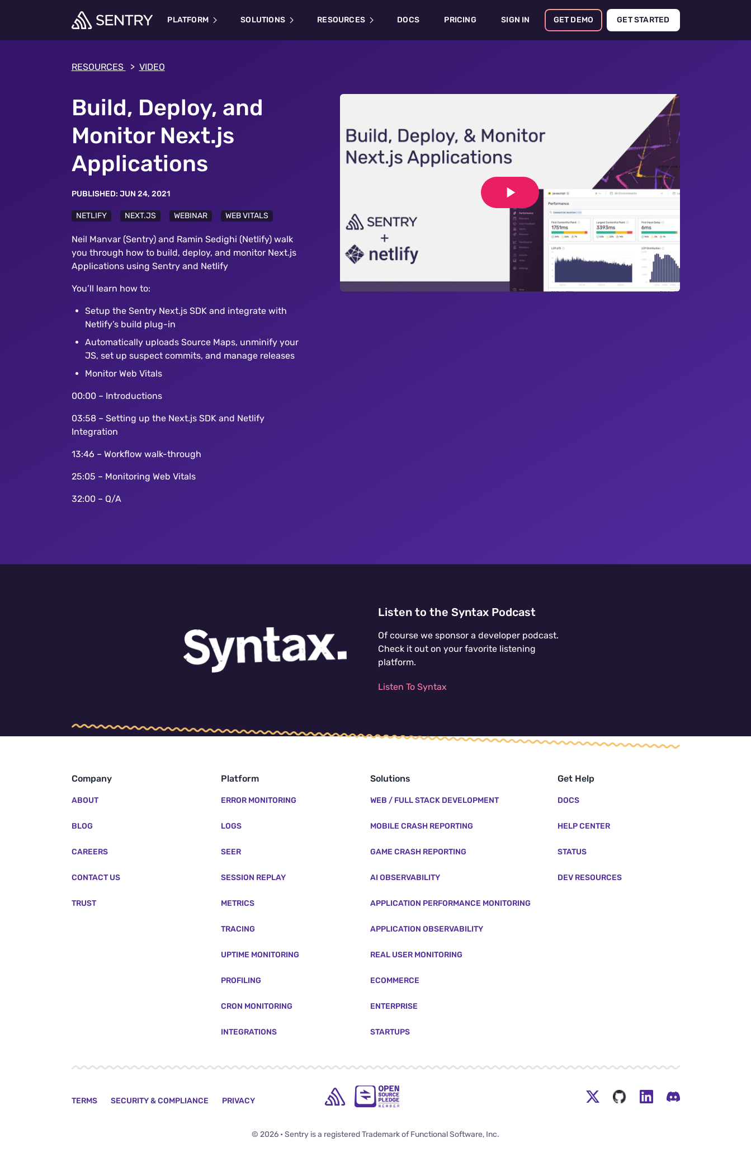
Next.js (140, 215)
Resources (103, 67)
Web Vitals (246, 215)
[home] (335, 1097)
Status (572, 852)
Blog (82, 826)
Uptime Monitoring (260, 955)
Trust (84, 903)
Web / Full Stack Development (434, 800)
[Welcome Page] (112, 20)
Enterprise (394, 1006)
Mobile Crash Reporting (421, 826)
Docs (568, 800)
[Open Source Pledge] (377, 1096)
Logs (231, 826)
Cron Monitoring (256, 1006)
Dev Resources (590, 877)
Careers (90, 852)
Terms (84, 1101)
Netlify (91, 215)
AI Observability (405, 877)
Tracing (238, 929)
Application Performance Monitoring (450, 903)
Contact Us (96, 877)
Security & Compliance (160, 1101)
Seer (231, 852)
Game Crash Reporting (418, 852)
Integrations (249, 1032)
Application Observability (426, 929)
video (152, 67)
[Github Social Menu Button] (619, 1096)
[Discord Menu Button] (673, 1096)
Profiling (241, 980)
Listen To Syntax (412, 686)
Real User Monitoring (416, 955)
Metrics (237, 903)
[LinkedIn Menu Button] (646, 1096)
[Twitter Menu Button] (592, 1096)
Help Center (584, 826)
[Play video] (510, 192)
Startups (390, 1032)
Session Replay (253, 877)
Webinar (190, 215)
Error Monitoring (258, 800)
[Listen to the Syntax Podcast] (265, 650)
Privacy (238, 1101)
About (85, 800)
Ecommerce (394, 980)
